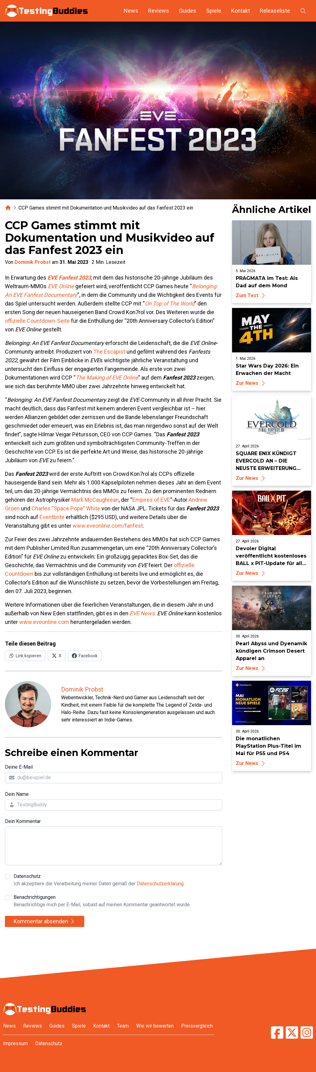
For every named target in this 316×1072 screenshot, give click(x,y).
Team (123, 1026)
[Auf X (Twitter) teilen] (56, 655)
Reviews (158, 10)
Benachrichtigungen (102, 901)
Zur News (251, 383)
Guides (187, 10)
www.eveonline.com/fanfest (108, 525)
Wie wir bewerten (155, 1026)
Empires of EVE (151, 500)
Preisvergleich (197, 1026)
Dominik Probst (33, 262)
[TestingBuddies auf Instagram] (307, 1032)
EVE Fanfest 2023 (69, 277)
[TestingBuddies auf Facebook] (277, 1032)
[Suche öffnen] (303, 10)
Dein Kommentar (23, 821)
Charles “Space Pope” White (65, 508)
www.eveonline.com (44, 622)
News (131, 10)
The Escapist (109, 351)
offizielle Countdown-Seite (37, 321)
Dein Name (17, 794)
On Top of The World (169, 303)
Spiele (213, 10)
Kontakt (240, 10)
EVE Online (61, 286)
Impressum (15, 1043)
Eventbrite (52, 517)
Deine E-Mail (19, 767)
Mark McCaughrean (95, 500)
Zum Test (251, 295)
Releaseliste (275, 10)
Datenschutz (99, 880)
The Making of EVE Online (107, 377)
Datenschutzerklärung (160, 884)
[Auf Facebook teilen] (85, 655)
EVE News (142, 613)
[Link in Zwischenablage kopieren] (25, 655)
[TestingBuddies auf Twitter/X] (292, 1032)
